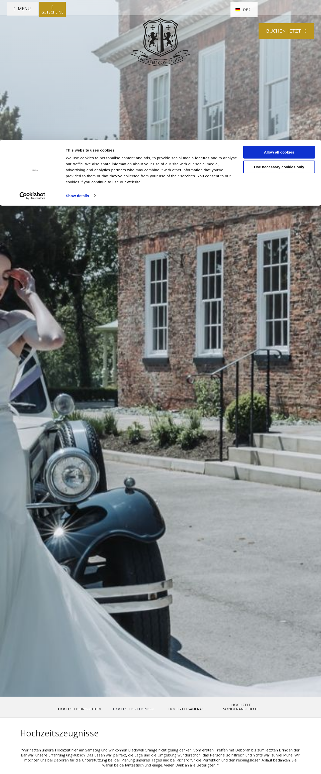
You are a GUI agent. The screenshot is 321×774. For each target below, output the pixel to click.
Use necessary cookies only (279, 27)
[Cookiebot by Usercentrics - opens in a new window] (32, 56)
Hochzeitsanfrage (187, 709)
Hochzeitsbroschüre (80, 709)
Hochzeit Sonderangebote (241, 707)
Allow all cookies (279, 12)
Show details (77, 56)
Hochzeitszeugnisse (134, 709)
